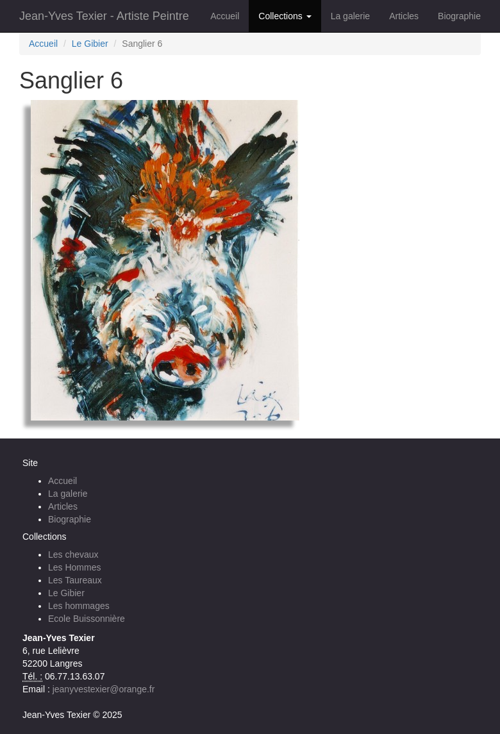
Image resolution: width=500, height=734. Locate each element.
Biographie (459, 16)
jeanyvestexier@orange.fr (104, 689)
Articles (404, 16)
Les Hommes (74, 567)
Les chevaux (73, 554)
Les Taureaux (75, 580)
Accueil (224, 16)
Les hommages (79, 606)
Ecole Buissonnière (86, 618)
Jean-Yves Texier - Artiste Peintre (104, 16)
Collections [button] (284, 16)
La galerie (351, 16)
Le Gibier (90, 43)
